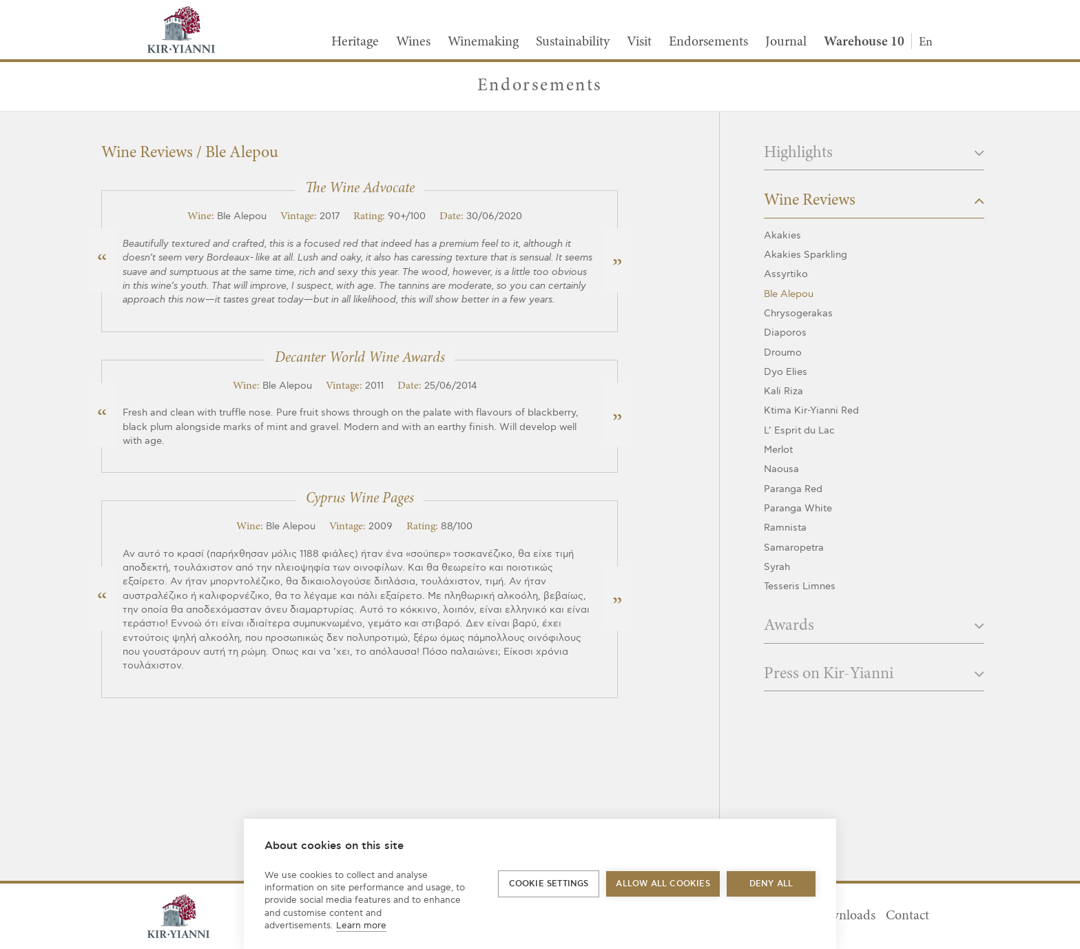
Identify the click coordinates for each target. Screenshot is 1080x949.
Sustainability (573, 42)
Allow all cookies (662, 884)
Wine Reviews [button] (874, 201)
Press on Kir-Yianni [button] (874, 674)
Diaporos (785, 332)
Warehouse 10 (864, 42)
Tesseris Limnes (799, 586)
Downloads (843, 916)
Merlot (778, 450)
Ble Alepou (788, 294)
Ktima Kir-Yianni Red (811, 410)
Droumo (783, 352)
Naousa (781, 469)
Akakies (782, 235)
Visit (639, 42)
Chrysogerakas (798, 313)
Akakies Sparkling (805, 255)
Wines (413, 42)
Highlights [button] (874, 153)
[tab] (874, 157)
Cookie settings (549, 884)
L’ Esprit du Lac (799, 430)
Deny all (771, 884)
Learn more (361, 925)
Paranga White (798, 508)
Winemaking (483, 42)
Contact (907, 916)
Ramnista (785, 527)
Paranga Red (793, 489)
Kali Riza (783, 391)
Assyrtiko (786, 274)
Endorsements (708, 42)
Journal (786, 42)
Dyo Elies (785, 372)
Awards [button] (874, 626)
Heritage (355, 42)
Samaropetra (794, 547)
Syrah (777, 567)
